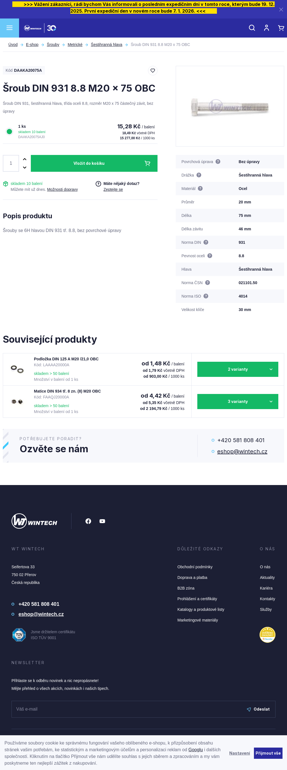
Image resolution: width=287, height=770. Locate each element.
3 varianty (238, 401)
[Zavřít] (281, 9)
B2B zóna (186, 588)
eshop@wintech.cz (242, 451)
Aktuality (267, 577)
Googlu (195, 749)
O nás (265, 567)
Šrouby (53, 44)
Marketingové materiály (197, 620)
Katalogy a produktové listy (200, 609)
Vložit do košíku (89, 163)
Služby (266, 609)
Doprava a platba (192, 577)
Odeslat (258, 709)
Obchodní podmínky (194, 567)
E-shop (32, 44)
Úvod (13, 44)
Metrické (75, 44)
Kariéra (266, 588)
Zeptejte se (113, 189)
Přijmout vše (268, 753)
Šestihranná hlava (106, 44)
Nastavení (239, 753)
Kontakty (267, 599)
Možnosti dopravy (62, 189)
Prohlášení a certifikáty (197, 599)
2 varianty (238, 369)
